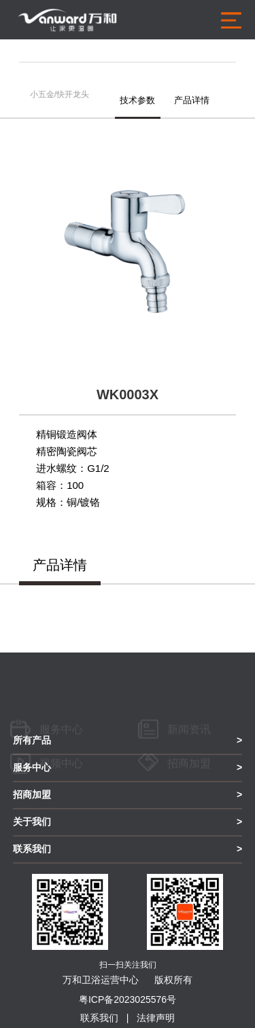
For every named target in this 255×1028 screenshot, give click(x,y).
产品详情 (191, 100)
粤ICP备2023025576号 (127, 999)
